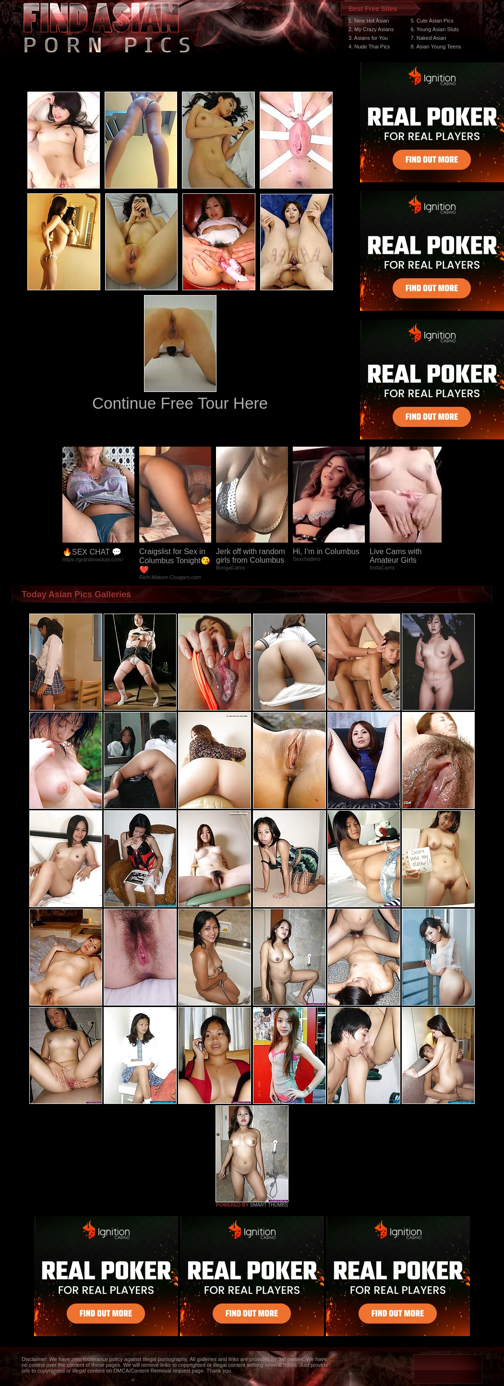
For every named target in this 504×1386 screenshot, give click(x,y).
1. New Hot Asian (368, 21)
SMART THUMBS (269, 1205)
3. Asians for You (368, 38)
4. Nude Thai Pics (369, 46)
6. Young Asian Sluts (435, 29)
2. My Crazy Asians (371, 29)
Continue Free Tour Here (180, 403)
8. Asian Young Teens (436, 46)
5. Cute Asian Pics (432, 21)
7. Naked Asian (428, 38)
